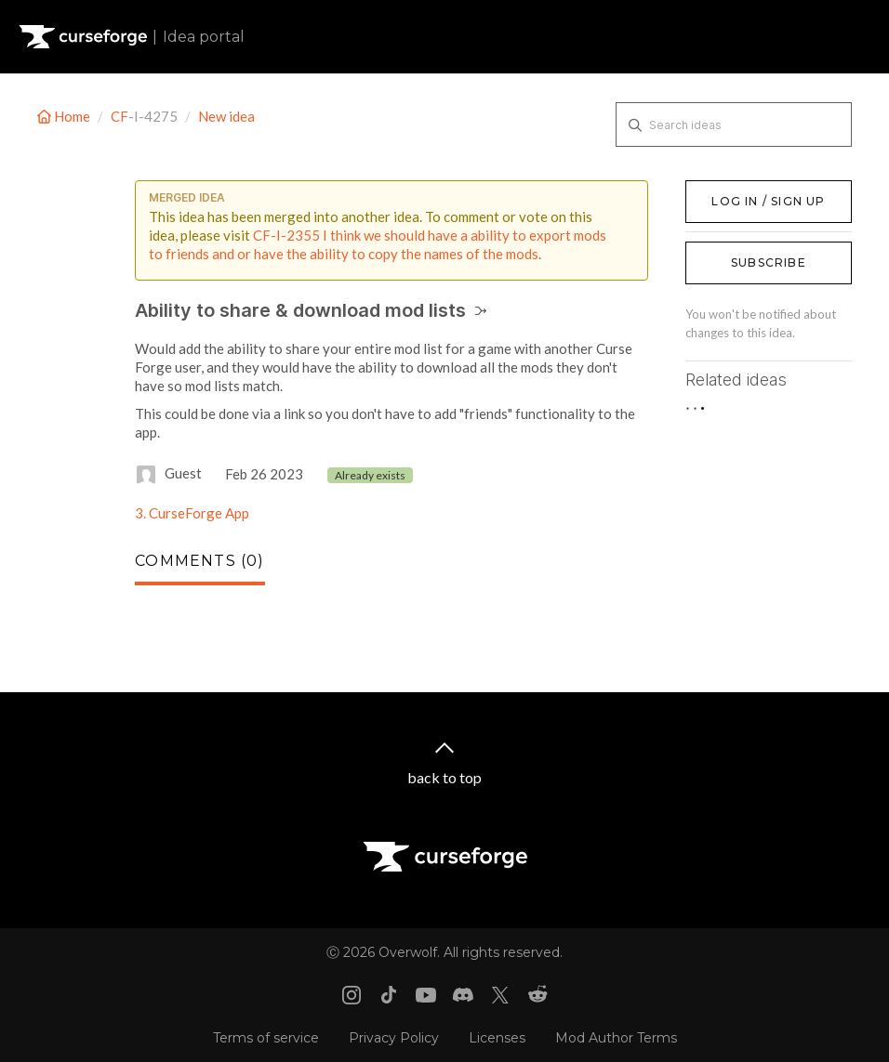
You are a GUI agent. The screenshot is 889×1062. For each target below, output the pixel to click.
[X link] (500, 995)
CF (119, 116)
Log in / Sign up (732, 189)
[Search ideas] (734, 124)
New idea (226, 116)
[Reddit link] (537, 995)
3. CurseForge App (192, 513)
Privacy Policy (394, 1037)
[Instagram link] (351, 995)
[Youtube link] (426, 995)
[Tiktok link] (389, 995)
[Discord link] (463, 995)
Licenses (497, 1037)
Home (65, 116)
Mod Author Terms (616, 1037)
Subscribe (768, 262)
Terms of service (266, 1037)
